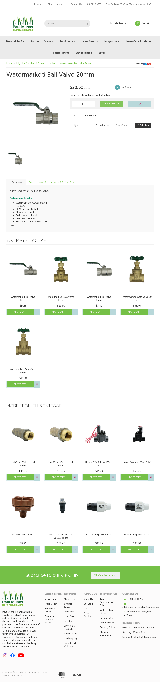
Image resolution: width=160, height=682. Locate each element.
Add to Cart (111, 104)
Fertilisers (69, 611)
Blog (50, 4)
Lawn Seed (69, 616)
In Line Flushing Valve (23, 534)
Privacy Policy (107, 618)
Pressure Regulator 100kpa (99, 534)
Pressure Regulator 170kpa (137, 534)
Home (9, 63)
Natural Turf (70, 599)
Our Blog (88, 603)
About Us (61, 4)
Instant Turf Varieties (70, 645)
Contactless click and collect (51, 619)
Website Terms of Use (107, 612)
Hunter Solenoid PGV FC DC (137, 462)
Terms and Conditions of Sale (106, 602)
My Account (119, 23)
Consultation (70, 633)
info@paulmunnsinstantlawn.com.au (140, 605)
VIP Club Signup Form (105, 575)
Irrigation (68, 621)
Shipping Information (106, 634)
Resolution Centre (50, 610)
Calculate (143, 125)
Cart (143, 23)
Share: (144, 64)
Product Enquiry (88, 615)
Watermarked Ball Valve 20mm (75, 63)
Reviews (62, 182)
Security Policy (107, 627)
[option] (35, 113)
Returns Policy (107, 622)
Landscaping (70, 638)
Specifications (37, 182)
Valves (53, 63)
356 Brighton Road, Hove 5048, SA (137, 613)
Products (38, 4)
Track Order (51, 603)
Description (16, 182)
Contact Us (76, 4)
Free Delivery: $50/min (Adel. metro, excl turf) (128, 4)
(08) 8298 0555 (93, 4)
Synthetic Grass (68, 605)
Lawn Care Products (69, 627)
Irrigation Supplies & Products (31, 63)
